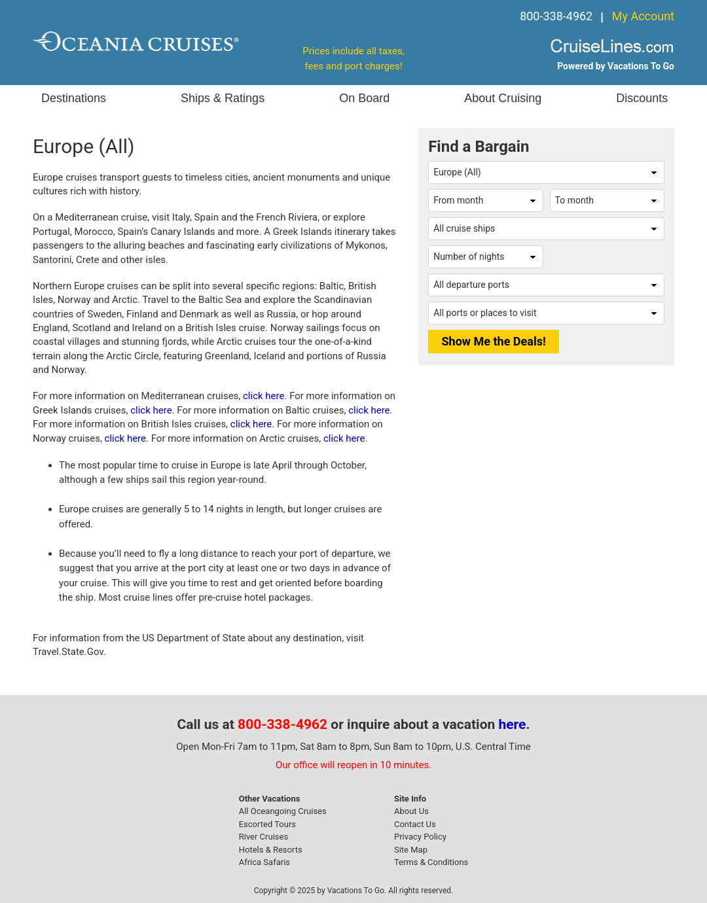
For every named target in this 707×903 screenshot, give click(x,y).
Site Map (410, 850)
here (512, 724)
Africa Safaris (264, 862)
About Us (411, 811)
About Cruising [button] (502, 98)
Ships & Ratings (222, 98)
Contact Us (415, 824)
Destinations (73, 98)
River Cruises (263, 836)
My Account (643, 16)
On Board (364, 98)
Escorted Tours (267, 824)
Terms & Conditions (431, 862)
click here (263, 396)
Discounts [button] (642, 98)
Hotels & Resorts (270, 850)
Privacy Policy (420, 836)
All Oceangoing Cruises (283, 811)
